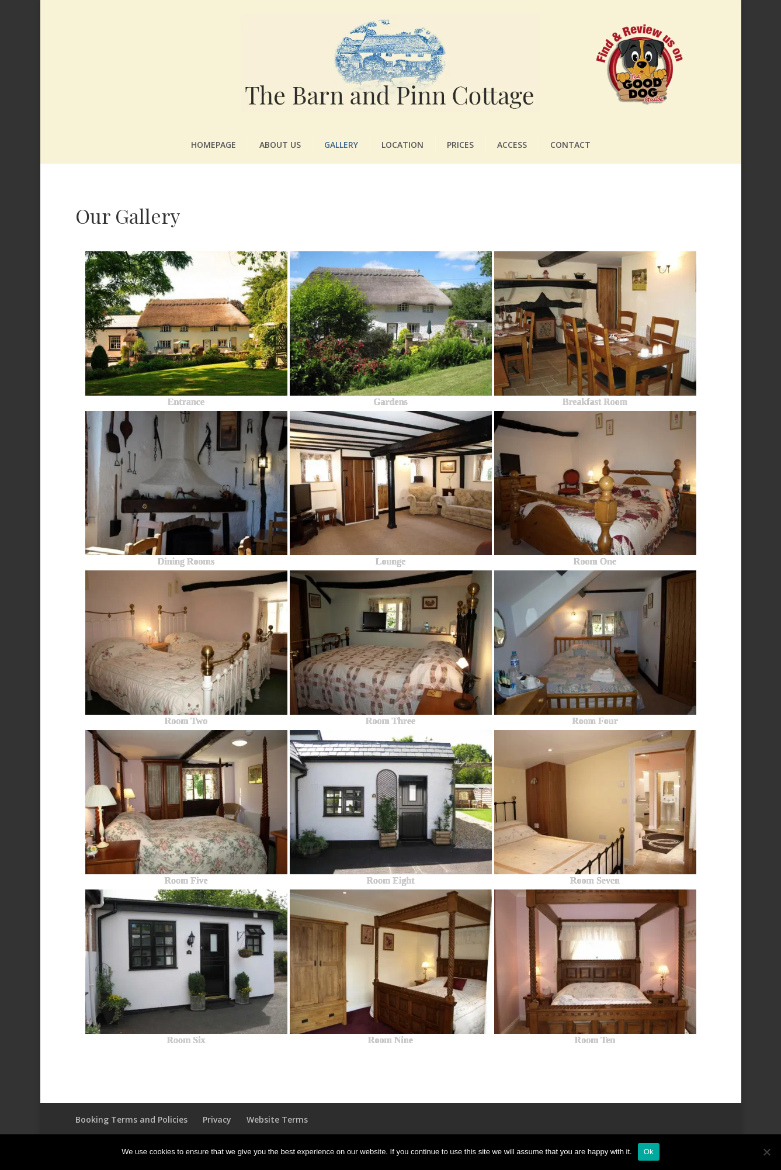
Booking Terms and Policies (131, 1119)
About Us (280, 144)
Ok (649, 1151)
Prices (460, 144)
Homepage (213, 144)
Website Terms (277, 1119)
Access (512, 144)
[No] (766, 1152)
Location (402, 144)
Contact (570, 144)
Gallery (341, 144)
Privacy (217, 1119)
